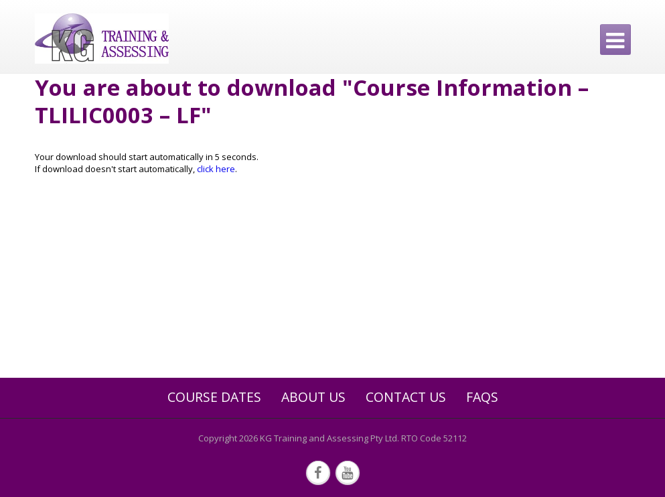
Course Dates (214, 397)
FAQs (482, 397)
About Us (313, 397)
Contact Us (406, 397)
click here (216, 169)
